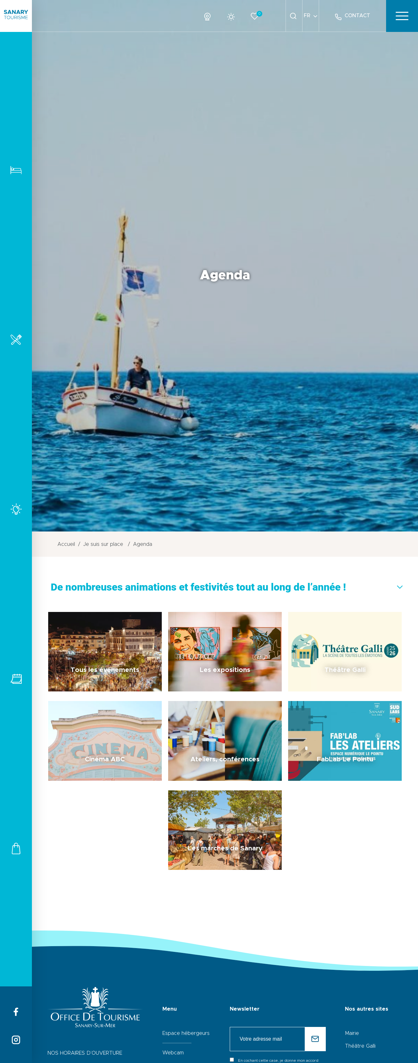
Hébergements (16, 170)
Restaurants (16, 339)
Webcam (173, 1052)
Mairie (352, 1033)
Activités (16, 509)
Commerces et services (16, 848)
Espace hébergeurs (186, 1033)
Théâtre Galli (360, 1046)
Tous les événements (16, 678)
